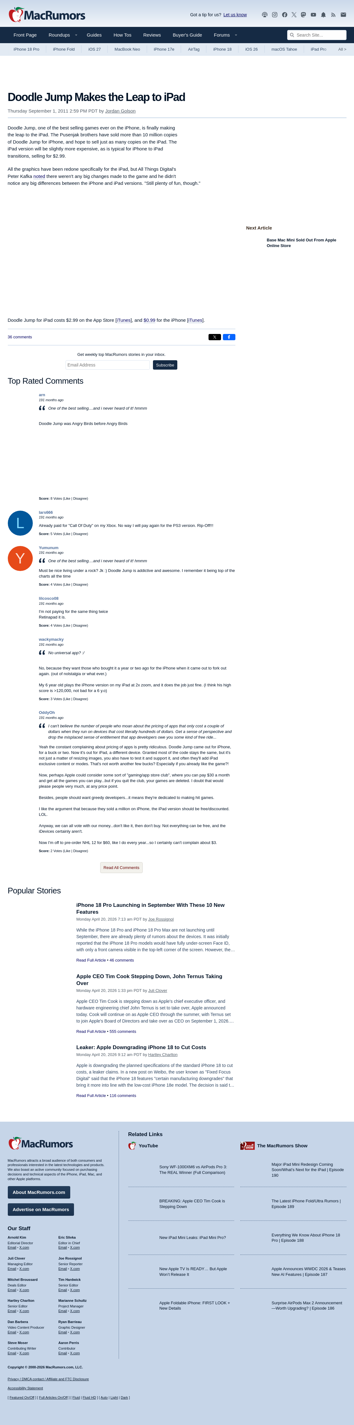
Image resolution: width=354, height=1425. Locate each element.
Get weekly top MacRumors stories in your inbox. (121, 354)
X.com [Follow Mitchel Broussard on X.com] (24, 1290)
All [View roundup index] (342, 49)
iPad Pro (319, 49)
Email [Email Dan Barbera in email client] (12, 1332)
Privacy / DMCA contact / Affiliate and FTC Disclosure (48, 1379)
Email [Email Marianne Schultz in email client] (62, 1311)
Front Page (25, 35)
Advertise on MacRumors (41, 1209)
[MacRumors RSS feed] (333, 15)
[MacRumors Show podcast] (265, 15)
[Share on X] (215, 337)
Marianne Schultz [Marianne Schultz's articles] (72, 1300)
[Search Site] (317, 35)
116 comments (123, 1095)
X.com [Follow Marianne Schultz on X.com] (75, 1311)
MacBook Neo (127, 49)
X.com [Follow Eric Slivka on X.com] (75, 1247)
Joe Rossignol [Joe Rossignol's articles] (70, 1258)
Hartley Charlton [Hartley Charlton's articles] (21, 1300)
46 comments (122, 960)
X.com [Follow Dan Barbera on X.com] (24, 1332)
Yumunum (49, 547)
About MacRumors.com (39, 1192)
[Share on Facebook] (229, 337)
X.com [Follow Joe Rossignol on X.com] (75, 1269)
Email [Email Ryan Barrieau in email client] (62, 1332)
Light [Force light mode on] (114, 1397)
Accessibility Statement (25, 1388)
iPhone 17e (164, 49)
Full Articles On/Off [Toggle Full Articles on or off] (53, 1397)
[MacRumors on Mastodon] (303, 15)
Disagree (80, 498)
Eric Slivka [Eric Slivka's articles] (67, 1237)
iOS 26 (251, 49)
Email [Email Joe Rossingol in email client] (62, 1269)
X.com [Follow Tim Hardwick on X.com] (75, 1290)
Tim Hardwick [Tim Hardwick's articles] (69, 1279)
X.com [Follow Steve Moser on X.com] (24, 1353)
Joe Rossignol (161, 919)
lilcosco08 (49, 598)
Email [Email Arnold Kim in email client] (12, 1247)
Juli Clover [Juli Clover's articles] (16, 1258)
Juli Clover (157, 990)
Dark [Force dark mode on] (124, 1397)
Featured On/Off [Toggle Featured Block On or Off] (22, 1397)
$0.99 (149, 320)
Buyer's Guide (187, 35)
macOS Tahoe (284, 49)
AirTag (193, 49)
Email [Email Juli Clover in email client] (12, 1269)
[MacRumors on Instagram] (275, 15)
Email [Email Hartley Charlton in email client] (12, 1311)
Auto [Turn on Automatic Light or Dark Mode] (104, 1397)
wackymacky (51, 639)
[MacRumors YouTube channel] (313, 15)
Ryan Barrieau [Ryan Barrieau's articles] (70, 1322)
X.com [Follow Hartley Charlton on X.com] (24, 1311)
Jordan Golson (120, 111)
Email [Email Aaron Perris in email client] (62, 1353)
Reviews (152, 35)
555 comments (123, 1031)
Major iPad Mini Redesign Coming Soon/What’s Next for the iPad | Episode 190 (308, 1170)
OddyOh (47, 712)
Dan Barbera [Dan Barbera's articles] (18, 1322)
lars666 (46, 512)
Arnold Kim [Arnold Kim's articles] (17, 1237)
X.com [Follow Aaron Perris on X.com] (75, 1353)
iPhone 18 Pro (26, 49)
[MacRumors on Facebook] (285, 15)
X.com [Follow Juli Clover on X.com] (24, 1269)
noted (39, 176)
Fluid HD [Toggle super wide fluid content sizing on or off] (89, 1397)
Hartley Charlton (163, 1054)
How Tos (122, 35)
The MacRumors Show (282, 1145)
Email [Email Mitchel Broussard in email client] (12, 1290)
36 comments (20, 337)
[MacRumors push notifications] (323, 15)
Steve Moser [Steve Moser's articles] (18, 1343)
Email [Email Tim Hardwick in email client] (62, 1290)
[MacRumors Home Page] (47, 15)
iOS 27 (94, 49)
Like (67, 498)
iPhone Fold (64, 49)
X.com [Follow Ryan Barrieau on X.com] (75, 1332)
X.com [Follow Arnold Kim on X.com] (24, 1247)
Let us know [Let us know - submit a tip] (235, 14)
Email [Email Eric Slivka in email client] (62, 1247)
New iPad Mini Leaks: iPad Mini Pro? (193, 1237)
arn (42, 394)
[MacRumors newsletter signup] (343, 15)
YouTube (148, 1145)
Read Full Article (91, 960)
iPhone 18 (222, 49)
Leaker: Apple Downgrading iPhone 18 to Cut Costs (141, 1047)
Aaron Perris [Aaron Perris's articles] (68, 1343)
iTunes (123, 320)
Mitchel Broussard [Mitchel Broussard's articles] (23, 1279)
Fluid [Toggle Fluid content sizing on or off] (76, 1397)
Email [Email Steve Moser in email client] (12, 1353)
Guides (94, 35)
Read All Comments (122, 867)
